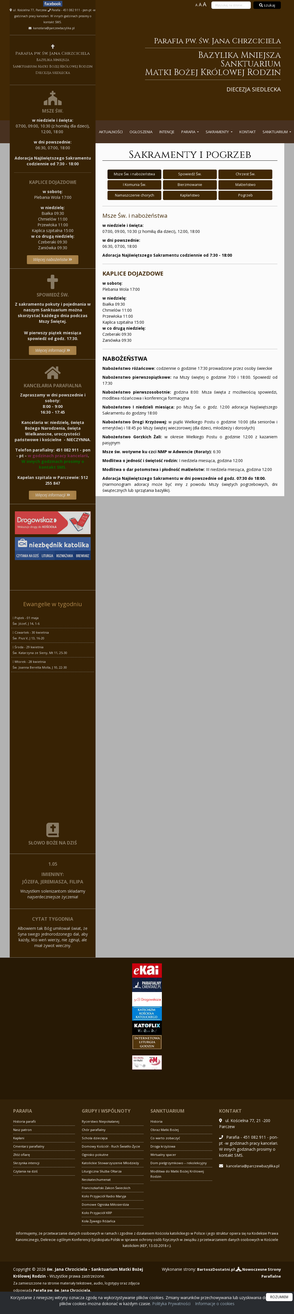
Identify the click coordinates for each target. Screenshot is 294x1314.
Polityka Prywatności (170, 1303)
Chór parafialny (94, 1129)
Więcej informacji (52, 350)
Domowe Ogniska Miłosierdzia (106, 1204)
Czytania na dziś (26, 1171)
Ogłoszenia (141, 131)
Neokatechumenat (97, 1179)
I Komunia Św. (134, 185)
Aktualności (111, 131)
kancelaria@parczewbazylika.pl (53, 28)
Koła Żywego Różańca (99, 1221)
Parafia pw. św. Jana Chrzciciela (194, 64)
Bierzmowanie (190, 185)
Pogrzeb (245, 195)
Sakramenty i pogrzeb (190, 155)
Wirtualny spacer (164, 1154)
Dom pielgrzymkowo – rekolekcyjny (179, 1162)
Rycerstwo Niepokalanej (101, 1121)
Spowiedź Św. (190, 174)
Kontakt (247, 131)
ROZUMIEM (279, 1297)
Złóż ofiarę (22, 1154)
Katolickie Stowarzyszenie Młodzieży (111, 1162)
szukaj (267, 5)
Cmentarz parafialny (29, 1146)
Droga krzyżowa (163, 1146)
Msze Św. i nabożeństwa (134, 174)
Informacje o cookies (215, 1303)
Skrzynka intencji (26, 1162)
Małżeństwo (245, 185)
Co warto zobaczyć (165, 1138)
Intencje (166, 131)
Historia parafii (25, 1121)
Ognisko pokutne (96, 1154)
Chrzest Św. (245, 174)
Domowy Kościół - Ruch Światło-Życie (112, 1146)
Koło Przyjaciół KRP (97, 1212)
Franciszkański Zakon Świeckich (107, 1187)
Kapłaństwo (190, 195)
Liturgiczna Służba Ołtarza (103, 1171)
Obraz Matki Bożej (165, 1129)
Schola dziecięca (95, 1138)
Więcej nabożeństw (52, 259)
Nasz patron (23, 1129)
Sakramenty (218, 131)
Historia (156, 1121)
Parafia (188, 131)
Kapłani (19, 1138)
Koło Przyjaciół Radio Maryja (105, 1196)
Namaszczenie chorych (134, 195)
